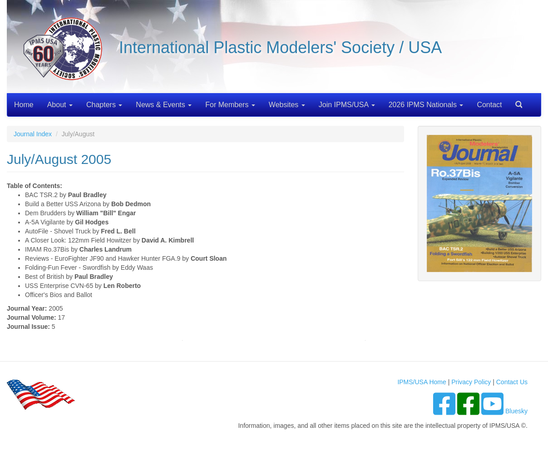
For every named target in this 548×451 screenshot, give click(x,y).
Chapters (104, 105)
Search (515, 101)
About (60, 105)
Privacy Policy (471, 382)
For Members (230, 105)
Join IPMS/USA (347, 105)
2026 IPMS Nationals (426, 105)
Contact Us (512, 382)
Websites (287, 105)
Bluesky (516, 411)
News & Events (164, 105)
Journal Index (33, 134)
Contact (489, 105)
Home (24, 105)
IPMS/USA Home (421, 382)
